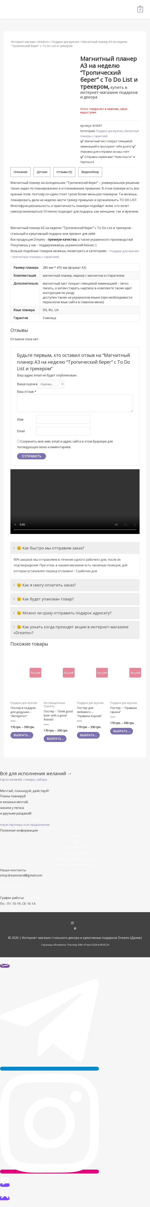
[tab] (21, 172)
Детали (43, 172)
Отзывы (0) (66, 172)
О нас (75, 845)
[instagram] (75, 927)
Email (21, 433)
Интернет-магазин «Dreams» (31, 42)
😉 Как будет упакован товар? (44, 601)
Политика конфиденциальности (75, 868)
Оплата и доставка (75, 857)
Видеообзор (93, 172)
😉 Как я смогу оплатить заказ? (45, 587)
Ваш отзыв (26, 392)
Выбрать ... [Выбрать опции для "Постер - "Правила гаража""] (123, 734)
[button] (25, 783)
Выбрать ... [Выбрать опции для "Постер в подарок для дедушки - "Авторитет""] (23, 739)
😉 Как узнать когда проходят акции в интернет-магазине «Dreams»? (71, 632)
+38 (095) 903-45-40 (14, 890)
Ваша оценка (27, 384)
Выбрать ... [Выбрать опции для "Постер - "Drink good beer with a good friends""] (57, 742)
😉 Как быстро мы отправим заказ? (49, 550)
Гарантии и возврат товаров (75, 862)
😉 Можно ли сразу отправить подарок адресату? (62, 615)
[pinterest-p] (75, 933)
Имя (20, 421)
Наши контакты (75, 851)
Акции (75, 839)
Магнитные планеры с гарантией (102, 136)
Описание (21, 172)
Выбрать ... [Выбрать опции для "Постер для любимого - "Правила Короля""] (90, 739)
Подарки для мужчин (68, 42)
